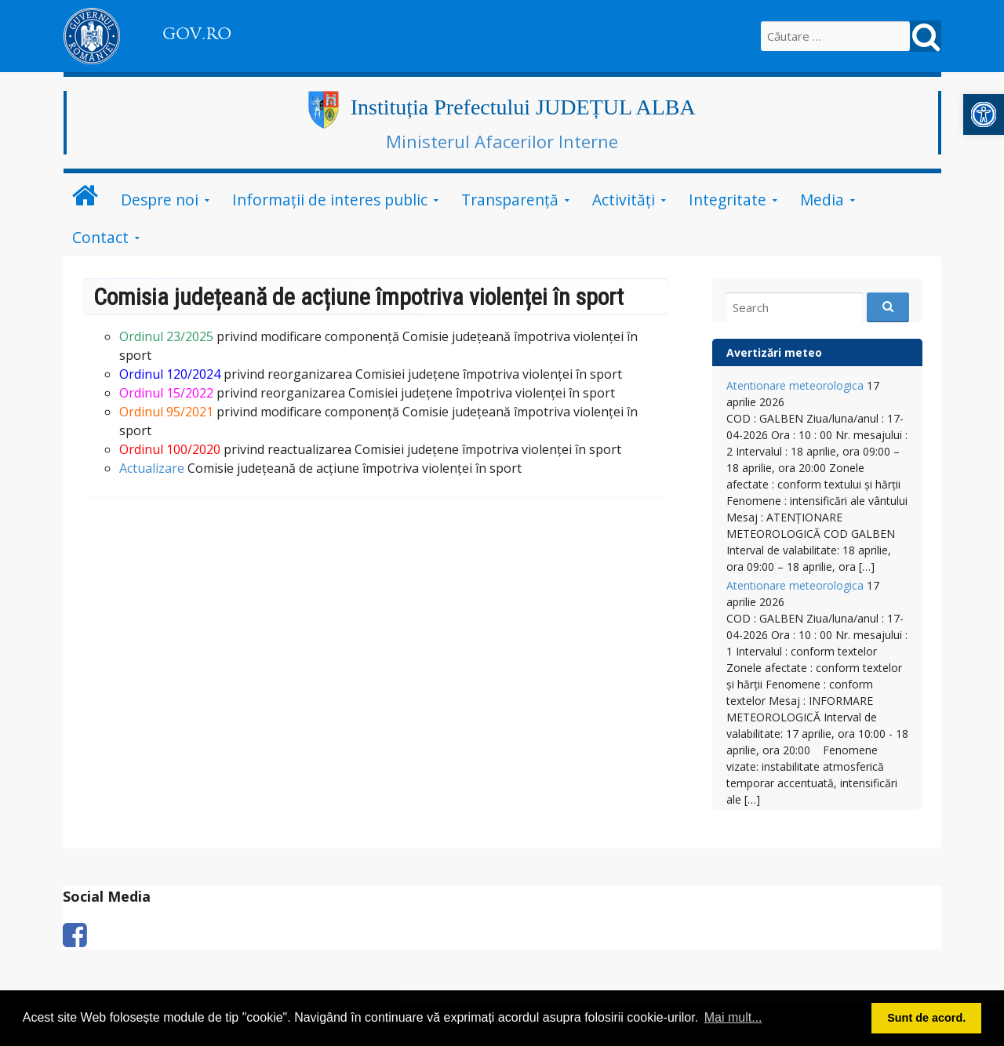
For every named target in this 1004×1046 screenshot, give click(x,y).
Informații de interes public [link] (329, 199)
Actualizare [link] (151, 468)
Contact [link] (100, 237)
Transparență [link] (509, 199)
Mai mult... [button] (733, 1017)
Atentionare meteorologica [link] (795, 385)
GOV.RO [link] (196, 34)
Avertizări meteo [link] (774, 352)
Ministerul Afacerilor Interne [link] (502, 141)
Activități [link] (623, 199)
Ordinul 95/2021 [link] (166, 411)
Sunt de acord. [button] (926, 1017)
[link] (983, 114)
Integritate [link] (727, 199)
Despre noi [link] (159, 199)
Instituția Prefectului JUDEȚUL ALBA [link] (523, 107)
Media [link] (822, 199)
